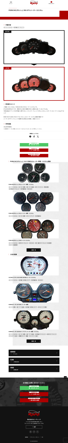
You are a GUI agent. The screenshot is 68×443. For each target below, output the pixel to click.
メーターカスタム (8, 27)
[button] (11, 2)
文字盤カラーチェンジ (19, 27)
